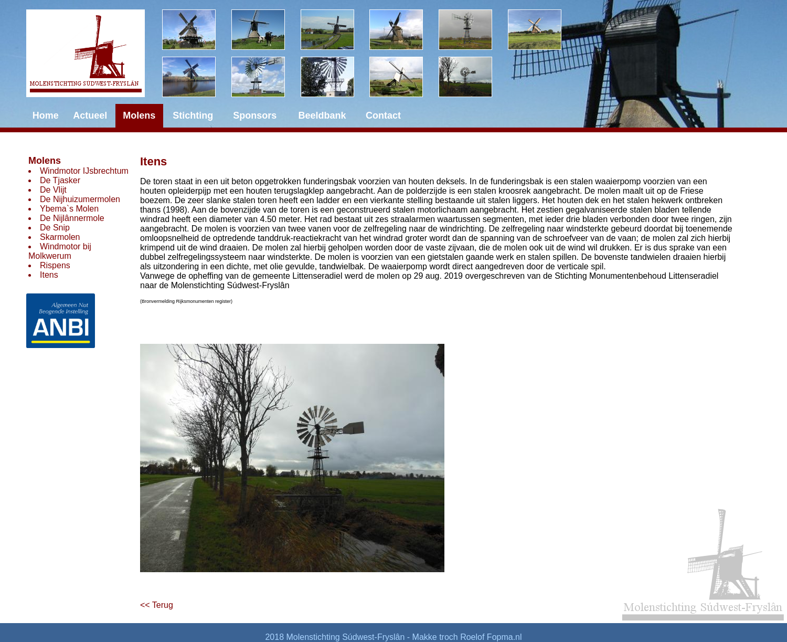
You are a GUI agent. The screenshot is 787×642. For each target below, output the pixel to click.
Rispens (55, 265)
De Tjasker (60, 180)
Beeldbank (322, 115)
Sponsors (254, 115)
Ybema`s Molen (69, 208)
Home (46, 115)
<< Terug (156, 605)
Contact (383, 115)
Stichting (193, 115)
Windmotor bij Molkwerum (59, 251)
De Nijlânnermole (72, 218)
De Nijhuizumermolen (80, 199)
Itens (49, 274)
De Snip (55, 227)
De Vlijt (53, 189)
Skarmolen (60, 237)
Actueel (90, 115)
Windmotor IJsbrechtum (84, 170)
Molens (44, 160)
